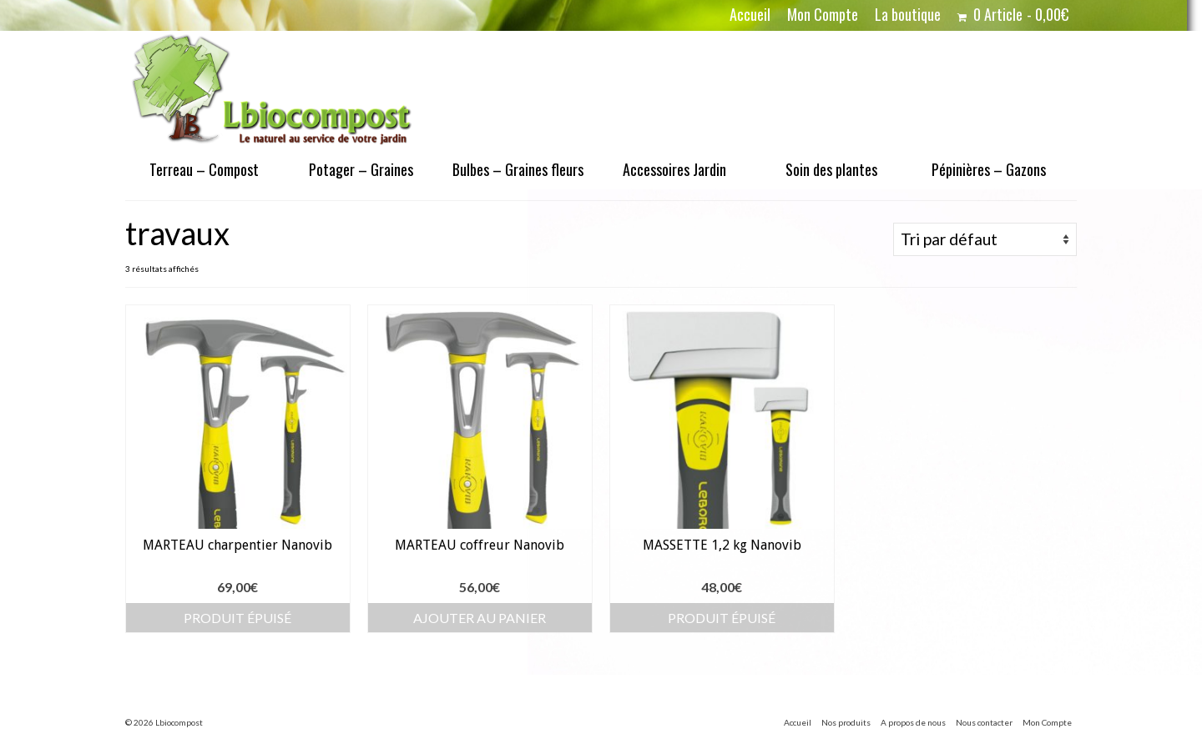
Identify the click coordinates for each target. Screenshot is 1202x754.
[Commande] (985, 239)
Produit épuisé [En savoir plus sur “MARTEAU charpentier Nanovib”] (237, 618)
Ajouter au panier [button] (479, 618)
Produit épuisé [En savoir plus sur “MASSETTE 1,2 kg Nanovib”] (721, 618)
